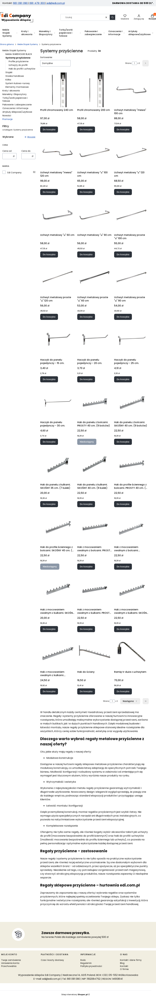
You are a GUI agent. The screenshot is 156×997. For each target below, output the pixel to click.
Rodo (83, 960)
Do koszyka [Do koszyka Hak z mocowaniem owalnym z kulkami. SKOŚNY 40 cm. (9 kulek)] (123, 628)
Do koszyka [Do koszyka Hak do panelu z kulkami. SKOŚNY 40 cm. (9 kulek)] (86, 504)
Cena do (26, 150)
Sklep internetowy (74, 994)
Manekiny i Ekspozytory (14, 94)
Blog (122, 963)
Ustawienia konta (10, 963)
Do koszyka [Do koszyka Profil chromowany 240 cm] (49, 129)
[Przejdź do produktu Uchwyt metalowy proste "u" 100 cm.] (131, 214)
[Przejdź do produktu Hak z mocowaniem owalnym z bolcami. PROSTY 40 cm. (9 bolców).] (94, 527)
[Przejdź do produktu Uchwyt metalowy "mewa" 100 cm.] (131, 90)
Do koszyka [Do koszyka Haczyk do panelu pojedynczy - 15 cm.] (49, 379)
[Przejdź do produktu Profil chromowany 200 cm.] (94, 90)
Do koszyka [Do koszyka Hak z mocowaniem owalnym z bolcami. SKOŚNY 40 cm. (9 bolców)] (123, 566)
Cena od (7, 150)
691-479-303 (37, 3)
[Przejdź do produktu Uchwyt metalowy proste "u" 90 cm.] (131, 277)
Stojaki (8, 72)
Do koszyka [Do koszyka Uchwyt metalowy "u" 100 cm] (86, 192)
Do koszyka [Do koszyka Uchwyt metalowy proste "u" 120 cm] (49, 316)
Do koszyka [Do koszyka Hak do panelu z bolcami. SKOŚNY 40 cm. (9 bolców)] (123, 441)
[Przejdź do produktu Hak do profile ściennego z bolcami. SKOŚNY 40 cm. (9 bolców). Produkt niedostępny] (57, 527)
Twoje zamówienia (11, 960)
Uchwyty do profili (18, 65)
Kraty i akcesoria (11, 90)
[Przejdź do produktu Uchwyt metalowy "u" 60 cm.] (57, 214)
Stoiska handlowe (14, 76)
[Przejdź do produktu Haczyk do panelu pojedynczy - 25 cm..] (131, 339)
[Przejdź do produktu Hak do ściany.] (94, 651)
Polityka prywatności (91, 966)
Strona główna (7, 44)
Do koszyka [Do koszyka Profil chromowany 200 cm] (86, 129)
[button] (112, 17)
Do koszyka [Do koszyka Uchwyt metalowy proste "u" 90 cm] (123, 316)
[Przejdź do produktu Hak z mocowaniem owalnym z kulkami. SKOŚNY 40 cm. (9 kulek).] (131, 589)
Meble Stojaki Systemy (27, 44)
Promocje (7, 119)
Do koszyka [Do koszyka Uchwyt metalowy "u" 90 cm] (86, 254)
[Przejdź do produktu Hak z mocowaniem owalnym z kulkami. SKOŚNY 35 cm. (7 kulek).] (57, 589)
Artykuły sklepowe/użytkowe (17, 111)
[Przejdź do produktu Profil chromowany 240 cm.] (57, 90)
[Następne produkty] (130, 701)
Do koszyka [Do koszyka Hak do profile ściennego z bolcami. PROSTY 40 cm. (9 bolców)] (123, 504)
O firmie (124, 969)
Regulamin (86, 963)
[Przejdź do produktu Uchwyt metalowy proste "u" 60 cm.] (94, 277)
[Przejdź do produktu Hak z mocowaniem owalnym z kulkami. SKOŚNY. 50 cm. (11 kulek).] (57, 651)
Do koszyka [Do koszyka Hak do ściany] (86, 691)
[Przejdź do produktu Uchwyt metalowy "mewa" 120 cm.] (57, 152)
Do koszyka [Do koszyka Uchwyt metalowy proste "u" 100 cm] (123, 254)
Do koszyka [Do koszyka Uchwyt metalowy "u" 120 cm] (123, 192)
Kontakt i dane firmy (131, 960)
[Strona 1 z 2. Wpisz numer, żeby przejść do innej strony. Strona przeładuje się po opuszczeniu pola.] (134, 63)
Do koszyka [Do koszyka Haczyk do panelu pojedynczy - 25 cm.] (123, 379)
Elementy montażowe (17, 86)
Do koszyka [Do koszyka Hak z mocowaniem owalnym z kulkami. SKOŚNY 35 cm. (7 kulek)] (49, 628)
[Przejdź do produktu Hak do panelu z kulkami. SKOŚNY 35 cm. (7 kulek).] (57, 464)
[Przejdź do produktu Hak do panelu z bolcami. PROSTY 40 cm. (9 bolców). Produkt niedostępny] (94, 402)
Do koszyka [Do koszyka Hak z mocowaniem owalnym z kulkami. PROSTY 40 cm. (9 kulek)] (86, 628)
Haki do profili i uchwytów (22, 68)
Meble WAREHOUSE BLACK (18, 54)
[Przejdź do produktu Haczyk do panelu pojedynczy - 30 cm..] (57, 402)
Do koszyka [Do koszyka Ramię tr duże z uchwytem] (123, 691)
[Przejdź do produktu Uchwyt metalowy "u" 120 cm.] (131, 152)
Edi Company (14, 172)
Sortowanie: (46, 57)
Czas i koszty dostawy (52, 960)
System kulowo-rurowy (17, 83)
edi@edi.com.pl (55, 3)
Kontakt (124, 966)
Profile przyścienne (19, 61)
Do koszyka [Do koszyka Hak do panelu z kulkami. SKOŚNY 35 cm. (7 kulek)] (49, 504)
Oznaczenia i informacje (15, 108)
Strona (128, 63)
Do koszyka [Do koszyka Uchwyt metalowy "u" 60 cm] (49, 254)
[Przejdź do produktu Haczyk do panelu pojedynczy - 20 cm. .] (94, 339)
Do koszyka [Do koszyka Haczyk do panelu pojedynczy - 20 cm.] (86, 379)
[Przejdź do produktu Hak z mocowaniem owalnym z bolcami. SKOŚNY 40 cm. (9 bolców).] (131, 527)
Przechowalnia (8, 966)
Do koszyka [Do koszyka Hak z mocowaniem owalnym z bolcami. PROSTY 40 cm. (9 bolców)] (86, 566)
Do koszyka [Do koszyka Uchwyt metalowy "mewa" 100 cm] (123, 129)
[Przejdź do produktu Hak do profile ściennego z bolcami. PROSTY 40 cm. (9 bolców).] (131, 464)
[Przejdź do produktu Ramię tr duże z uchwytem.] (131, 651)
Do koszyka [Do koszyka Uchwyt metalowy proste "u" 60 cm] (86, 316)
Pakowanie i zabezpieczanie (17, 104)
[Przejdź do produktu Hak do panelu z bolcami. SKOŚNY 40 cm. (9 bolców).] (131, 402)
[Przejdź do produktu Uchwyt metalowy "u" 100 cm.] (94, 152)
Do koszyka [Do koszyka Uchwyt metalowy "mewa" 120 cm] (49, 192)
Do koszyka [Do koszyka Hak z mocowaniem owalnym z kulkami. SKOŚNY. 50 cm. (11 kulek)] (49, 691)
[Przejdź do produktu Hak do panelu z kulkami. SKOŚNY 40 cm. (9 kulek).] (94, 464)
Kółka (8, 79)
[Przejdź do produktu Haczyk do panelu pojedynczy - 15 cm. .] (57, 339)
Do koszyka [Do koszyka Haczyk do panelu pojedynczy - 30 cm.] (49, 441)
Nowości (6, 115)
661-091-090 (20, 3)
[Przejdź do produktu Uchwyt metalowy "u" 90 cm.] (94, 214)
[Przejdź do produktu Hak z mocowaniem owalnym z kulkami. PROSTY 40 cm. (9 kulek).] (94, 589)
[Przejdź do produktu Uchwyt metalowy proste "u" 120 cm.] (57, 277)
